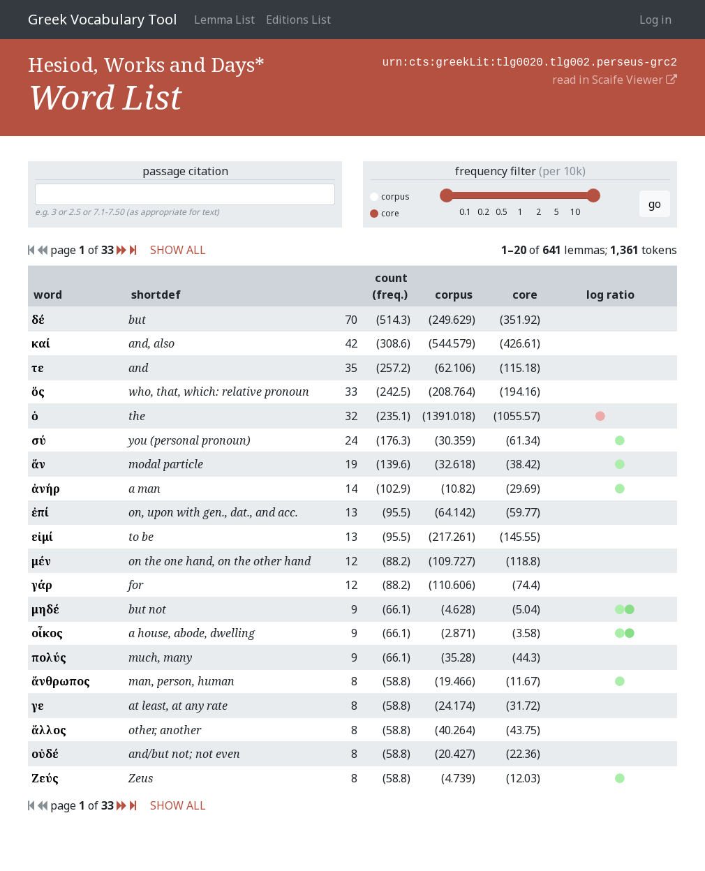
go (654, 203)
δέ (38, 319)
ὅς (38, 391)
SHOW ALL (178, 250)
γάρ (41, 585)
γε (37, 705)
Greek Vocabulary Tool (102, 19)
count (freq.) (390, 286)
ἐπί (40, 512)
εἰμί (42, 536)
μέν (41, 561)
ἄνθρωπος (60, 681)
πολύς (48, 657)
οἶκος (47, 633)
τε (37, 367)
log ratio (610, 294)
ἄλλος (48, 730)
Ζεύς (45, 778)
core (384, 213)
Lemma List (224, 19)
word (48, 294)
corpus (390, 196)
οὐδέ (45, 753)
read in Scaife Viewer (614, 78)
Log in (655, 19)
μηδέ (45, 609)
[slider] (447, 195)
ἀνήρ (45, 488)
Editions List (298, 19)
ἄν (38, 464)
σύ (38, 440)
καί (40, 343)
